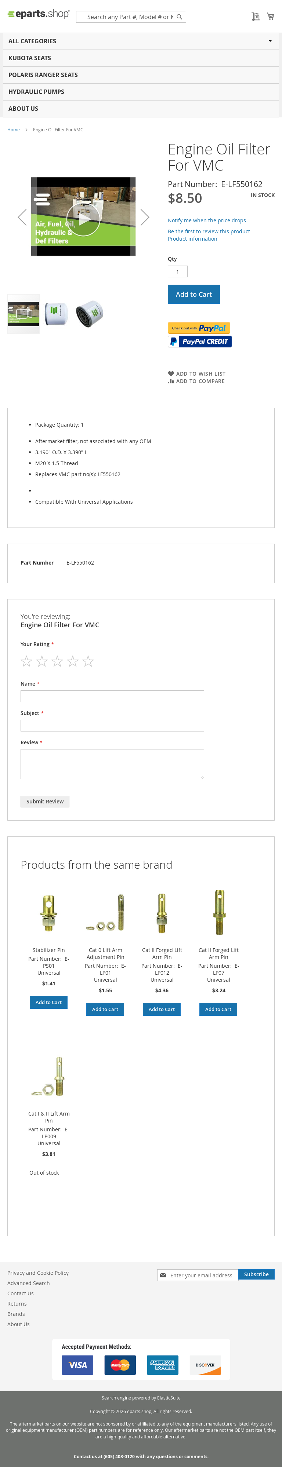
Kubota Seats (29, 58)
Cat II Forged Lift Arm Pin (162, 953)
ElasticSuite (169, 1398)
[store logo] (38, 14)
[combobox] (131, 17)
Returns (17, 1303)
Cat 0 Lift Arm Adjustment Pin (105, 953)
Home (13, 129)
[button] (22, 217)
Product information (192, 238)
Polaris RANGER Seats (43, 75)
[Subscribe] (256, 1274)
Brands (16, 1313)
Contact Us (20, 1293)
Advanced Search (28, 1283)
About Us (23, 109)
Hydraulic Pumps (36, 92)
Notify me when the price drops (207, 220)
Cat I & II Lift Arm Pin (49, 1117)
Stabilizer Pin (49, 949)
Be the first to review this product (209, 231)
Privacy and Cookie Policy (38, 1272)
